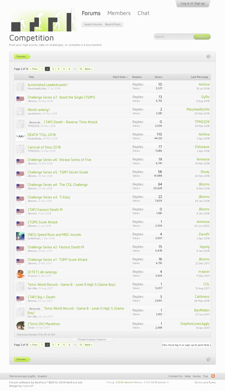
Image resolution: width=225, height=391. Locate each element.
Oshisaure (202, 147)
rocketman (34, 238)
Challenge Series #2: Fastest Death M (56, 247)
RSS (213, 376)
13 (81, 68)
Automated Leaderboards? (48, 85)
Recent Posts (113, 24)
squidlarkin (34, 113)
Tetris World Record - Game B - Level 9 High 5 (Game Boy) (71, 284)
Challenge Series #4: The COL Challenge (58, 185)
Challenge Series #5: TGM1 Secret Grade (58, 172)
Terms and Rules (205, 382)
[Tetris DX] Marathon (44, 324)
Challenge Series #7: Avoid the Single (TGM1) (61, 97)
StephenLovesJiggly (195, 324)
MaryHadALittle (37, 88)
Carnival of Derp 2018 (44, 147)
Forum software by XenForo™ (46, 382)
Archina (204, 84)
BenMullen (202, 310)
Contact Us (176, 376)
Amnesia (203, 159)
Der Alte (32, 288)
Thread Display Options (91, 339)
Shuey (205, 172)
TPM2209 (33, 125)
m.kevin (32, 275)
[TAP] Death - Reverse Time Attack (71, 122)
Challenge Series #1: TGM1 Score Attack (58, 260)
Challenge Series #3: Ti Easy (49, 197)
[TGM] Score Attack (43, 222)
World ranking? (39, 110)
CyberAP (28, 386)
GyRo (205, 97)
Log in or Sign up (193, 3)
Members (119, 12)
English (42, 376)
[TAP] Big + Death (41, 297)
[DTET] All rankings (42, 272)
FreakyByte (34, 138)
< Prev (34, 68)
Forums (91, 12)
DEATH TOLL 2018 (42, 135)
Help (188, 376)
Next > (89, 68)
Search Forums (93, 24)
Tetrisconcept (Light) (22, 376)
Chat (143, 12)
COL (206, 284)
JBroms (32, 100)
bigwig (205, 247)
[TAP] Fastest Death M (45, 210)
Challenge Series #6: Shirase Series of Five (59, 160)
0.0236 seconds (124, 382)
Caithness (202, 297)
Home (197, 376)
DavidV (204, 234)
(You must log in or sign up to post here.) (186, 344)
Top (205, 376)
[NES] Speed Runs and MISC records (54, 235)
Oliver (31, 327)
